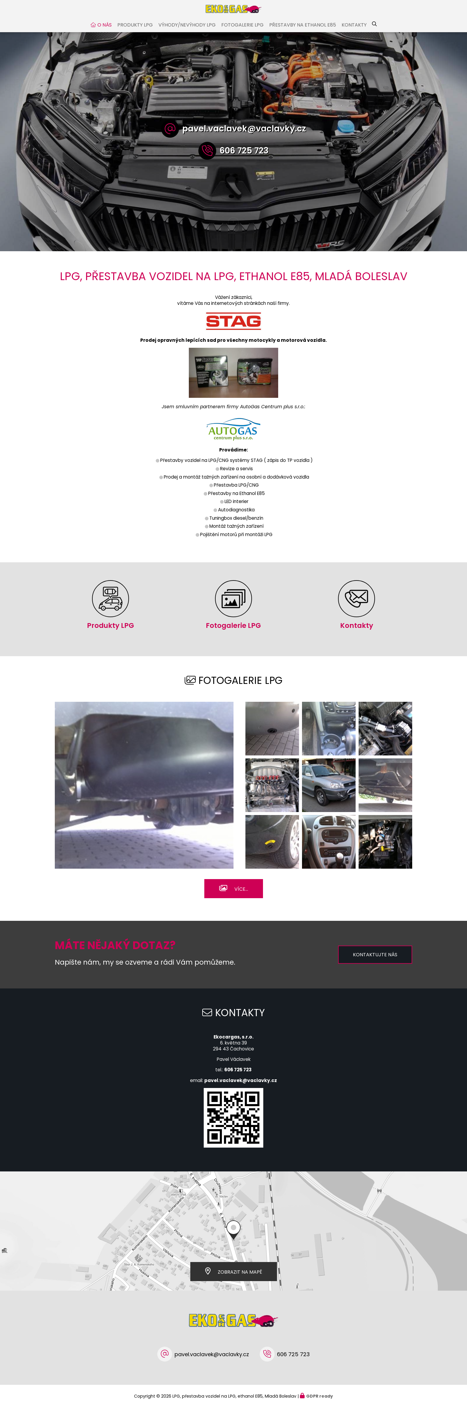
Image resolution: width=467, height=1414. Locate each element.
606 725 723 (244, 156)
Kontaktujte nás (375, 960)
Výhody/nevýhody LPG (187, 30)
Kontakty (354, 30)
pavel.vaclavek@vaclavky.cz (244, 134)
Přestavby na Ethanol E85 (302, 30)
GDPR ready (319, 1402)
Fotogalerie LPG (242, 30)
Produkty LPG (135, 30)
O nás (104, 30)
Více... (241, 895)
